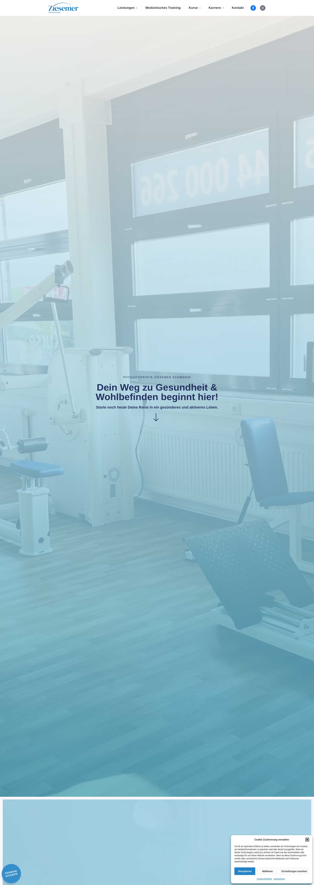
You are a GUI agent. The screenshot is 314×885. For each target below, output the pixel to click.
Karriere (216, 7)
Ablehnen (267, 871)
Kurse (195, 7)
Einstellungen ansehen (294, 871)
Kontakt (238, 7)
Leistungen (127, 7)
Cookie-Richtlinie (264, 879)
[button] (307, 839)
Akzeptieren (245, 871)
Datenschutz (279, 879)
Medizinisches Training (163, 7)
